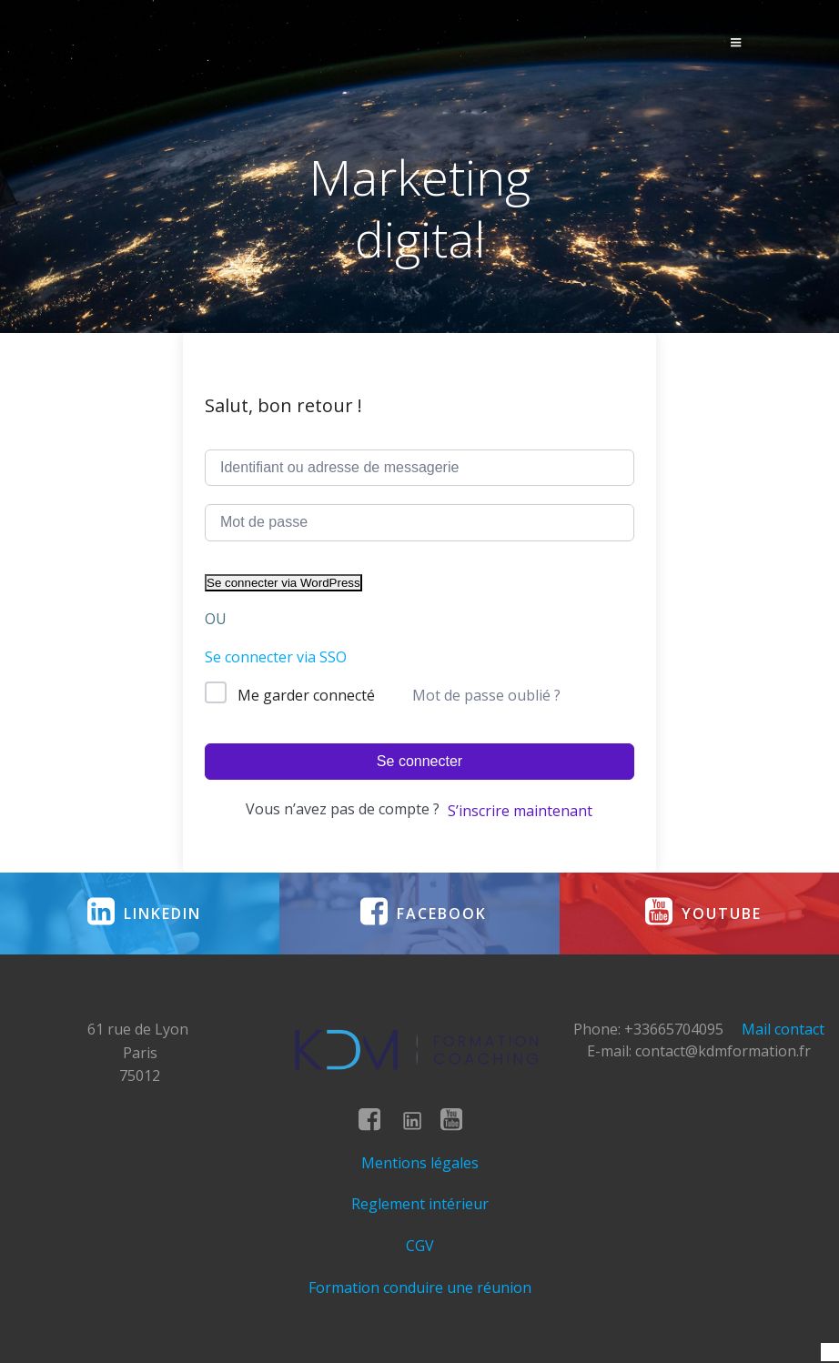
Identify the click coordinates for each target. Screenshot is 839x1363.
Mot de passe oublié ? (486, 695)
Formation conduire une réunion (419, 1287)
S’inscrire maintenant (520, 811)
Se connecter (419, 761)
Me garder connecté (306, 695)
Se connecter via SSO (276, 657)
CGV (420, 1246)
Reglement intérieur (420, 1204)
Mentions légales (420, 1163)
